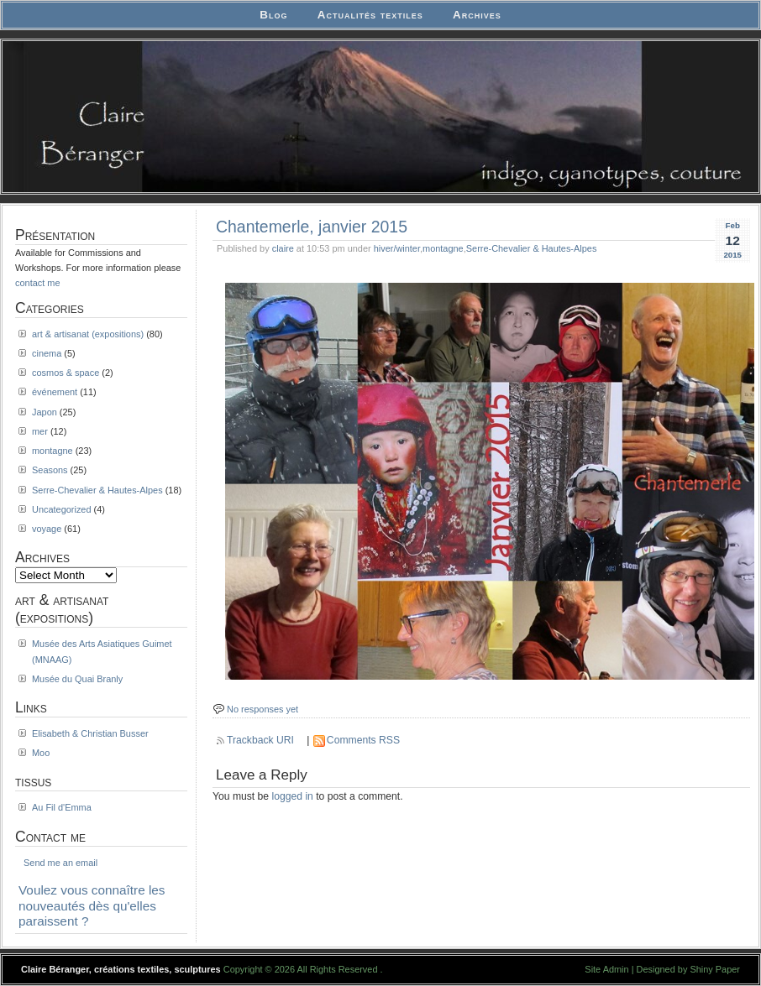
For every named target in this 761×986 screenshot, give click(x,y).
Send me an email (60, 863)
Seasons (50, 470)
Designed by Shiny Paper (688, 969)
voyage (46, 529)
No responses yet (262, 709)
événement (54, 392)
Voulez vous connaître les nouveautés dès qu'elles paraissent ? (91, 905)
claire (283, 248)
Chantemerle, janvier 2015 (311, 226)
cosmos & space (65, 373)
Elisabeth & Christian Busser (90, 733)
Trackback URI (260, 740)
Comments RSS (363, 740)
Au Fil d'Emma (62, 807)
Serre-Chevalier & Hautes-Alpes (531, 248)
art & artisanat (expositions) (88, 334)
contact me (37, 283)
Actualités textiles (370, 14)
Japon (44, 412)
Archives (477, 14)
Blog (273, 14)
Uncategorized (62, 509)
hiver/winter (397, 248)
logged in (292, 796)
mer (40, 431)
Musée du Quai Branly (77, 679)
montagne (443, 248)
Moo (41, 753)
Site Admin (606, 969)
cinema (46, 353)
